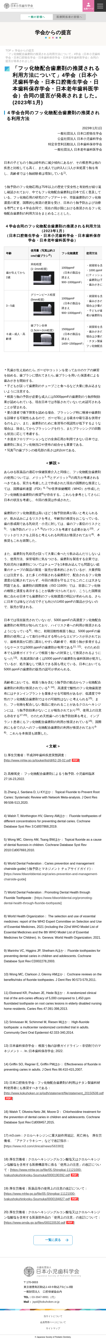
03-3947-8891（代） (44, 1297)
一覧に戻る (53, 1240)
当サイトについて (53, 1316)
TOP (8, 50)
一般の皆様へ (36, 16)
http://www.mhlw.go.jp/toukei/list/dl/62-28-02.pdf (38, 760)
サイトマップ (53, 1328)
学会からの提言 (24, 50)
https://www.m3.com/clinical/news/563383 (33, 1146)
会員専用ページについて (53, 1322)
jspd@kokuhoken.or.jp (45, 1301)
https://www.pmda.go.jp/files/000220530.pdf (35, 1222)
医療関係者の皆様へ (69, 16)
